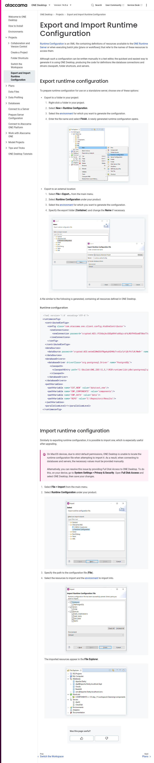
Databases (14, 103)
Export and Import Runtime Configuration (20, 76)
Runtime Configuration (52, 43)
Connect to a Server (18, 109)
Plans (11, 85)
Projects (12, 37)
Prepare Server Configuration (16, 116)
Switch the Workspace (17, 66)
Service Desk (124, 5)
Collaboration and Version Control (20, 45)
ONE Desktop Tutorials (20, 153)
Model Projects (16, 142)
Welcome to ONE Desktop (17, 18)
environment (66, 113)
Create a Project (19, 52)
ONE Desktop (46, 14)
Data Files (13, 91)
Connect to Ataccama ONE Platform (19, 126)
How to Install (15, 26)
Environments (15, 31)
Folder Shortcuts (19, 58)
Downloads (141, 5)
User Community (104, 5)
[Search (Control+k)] (85, 5)
